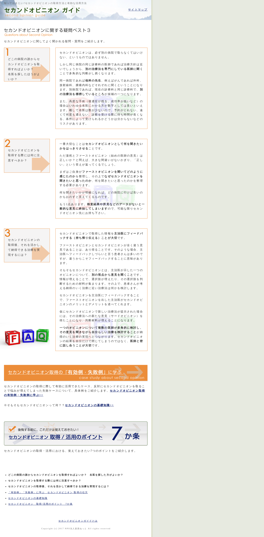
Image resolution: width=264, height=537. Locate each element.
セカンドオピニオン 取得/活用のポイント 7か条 (40, 504)
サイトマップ (137, 9)
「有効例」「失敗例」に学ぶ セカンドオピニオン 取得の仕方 (48, 492)
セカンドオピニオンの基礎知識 (27, 498)
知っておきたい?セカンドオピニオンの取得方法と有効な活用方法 (45, 3)
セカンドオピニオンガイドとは (78, 520)
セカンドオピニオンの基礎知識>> (89, 405)
